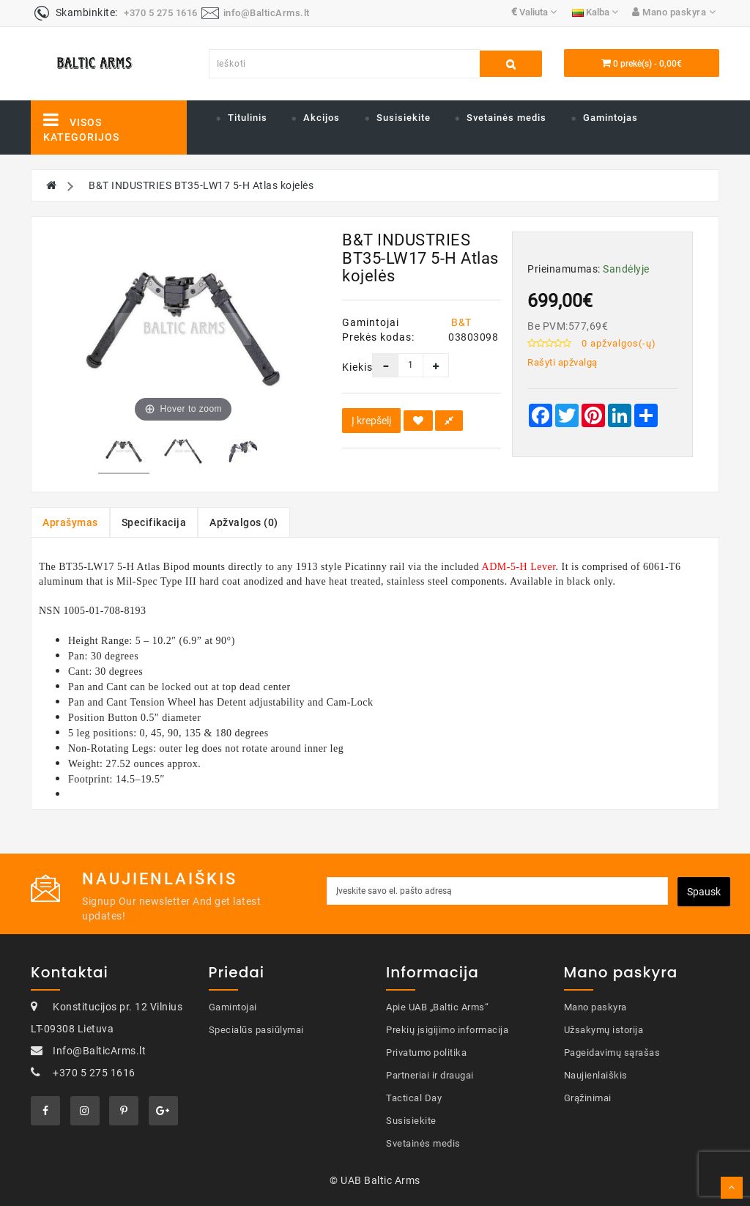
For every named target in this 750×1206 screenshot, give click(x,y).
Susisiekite (403, 117)
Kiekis (346, 367)
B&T (461, 322)
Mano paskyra (595, 1007)
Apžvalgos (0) (243, 522)
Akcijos (321, 117)
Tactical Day (414, 1097)
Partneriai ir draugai (430, 1075)
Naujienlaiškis (596, 1075)
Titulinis (247, 117)
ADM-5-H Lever (519, 566)
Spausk (704, 892)
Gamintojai (233, 1007)
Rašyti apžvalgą (562, 362)
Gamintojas (610, 117)
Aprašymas (70, 522)
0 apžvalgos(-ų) (619, 343)
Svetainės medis (506, 117)
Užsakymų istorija (604, 1029)
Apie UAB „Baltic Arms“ (437, 1007)
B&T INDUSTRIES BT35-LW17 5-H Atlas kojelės (201, 185)
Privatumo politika (426, 1052)
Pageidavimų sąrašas (612, 1052)
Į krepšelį (371, 420)
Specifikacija (154, 522)
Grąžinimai (588, 1097)
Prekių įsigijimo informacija (447, 1029)
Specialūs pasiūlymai (256, 1029)
